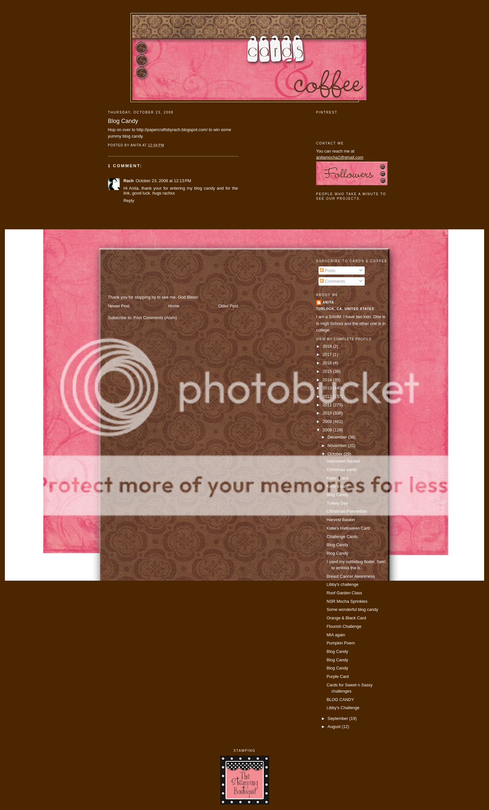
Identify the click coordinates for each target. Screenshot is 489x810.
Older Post (228, 306)
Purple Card (338, 676)
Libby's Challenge (343, 707)
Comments (332, 281)
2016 (327, 362)
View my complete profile (344, 339)
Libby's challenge (343, 584)
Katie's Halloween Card (348, 528)
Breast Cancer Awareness (351, 576)
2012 (327, 396)
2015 (327, 371)
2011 (327, 404)
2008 (327, 429)
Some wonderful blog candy (352, 609)
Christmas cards (342, 469)
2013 (327, 387)
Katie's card (337, 478)
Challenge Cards (342, 536)
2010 (327, 413)
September (338, 718)
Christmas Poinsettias (347, 511)
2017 (327, 354)
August (335, 726)
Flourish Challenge (344, 626)
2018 (327, 346)
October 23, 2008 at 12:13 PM (163, 180)
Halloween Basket (343, 461)
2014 (327, 379)
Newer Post (118, 306)
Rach (129, 180)
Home (173, 306)
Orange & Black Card (346, 617)
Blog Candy (123, 121)
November (338, 445)
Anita (328, 302)
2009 (327, 421)
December (338, 437)
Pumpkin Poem (341, 643)
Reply (129, 200)
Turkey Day (337, 503)
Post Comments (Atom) (155, 317)
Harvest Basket (341, 519)
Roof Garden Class (344, 592)
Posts (327, 270)
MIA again (336, 634)
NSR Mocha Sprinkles (347, 601)
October (336, 454)
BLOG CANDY (340, 699)
